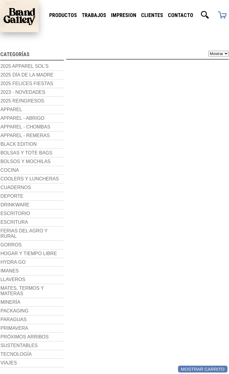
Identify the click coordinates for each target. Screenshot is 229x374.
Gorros (10, 249)
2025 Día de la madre (26, 74)
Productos (63, 15)
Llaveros (12, 284)
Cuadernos (15, 192)
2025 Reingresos (22, 100)
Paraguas (13, 324)
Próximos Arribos (24, 341)
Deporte (11, 201)
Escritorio (15, 218)
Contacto (180, 15)
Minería (10, 307)
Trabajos (94, 15)
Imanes (9, 275)
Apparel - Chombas (25, 126)
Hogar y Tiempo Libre (28, 258)
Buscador (204, 14)
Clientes (152, 15)
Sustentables (18, 350)
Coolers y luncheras (15, 181)
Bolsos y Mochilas (25, 161)
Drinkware (14, 209)
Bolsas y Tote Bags (26, 152)
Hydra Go (12, 267)
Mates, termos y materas (22, 296)
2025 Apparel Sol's (24, 65)
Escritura (13, 227)
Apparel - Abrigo (22, 117)
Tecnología (15, 359)
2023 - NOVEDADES (22, 91)
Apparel (11, 109)
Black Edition (18, 143)
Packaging (14, 315)
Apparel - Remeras (24, 135)
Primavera (14, 333)
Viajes (8, 367)
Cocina (9, 169)
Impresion (123, 15)
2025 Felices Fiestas (26, 83)
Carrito (222, 15)
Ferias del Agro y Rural (23, 238)
